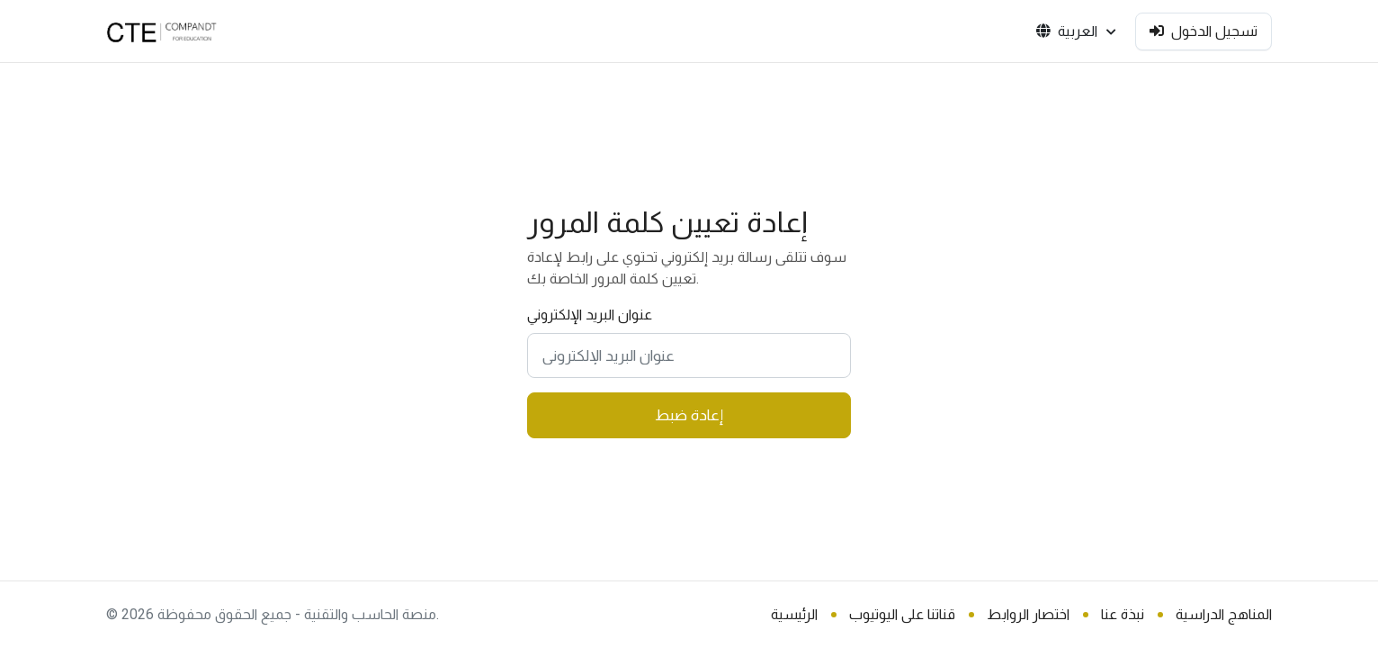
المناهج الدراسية (1224, 614)
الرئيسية (794, 614)
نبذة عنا (1122, 614)
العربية (1076, 31)
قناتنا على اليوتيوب (902, 614)
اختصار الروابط (1028, 614)
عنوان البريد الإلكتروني (589, 314)
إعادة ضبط (689, 415)
